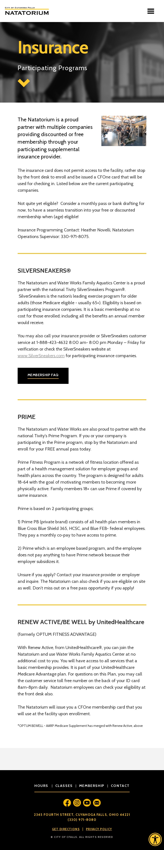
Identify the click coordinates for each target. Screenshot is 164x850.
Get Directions (66, 829)
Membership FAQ (43, 375)
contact (120, 786)
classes (64, 786)
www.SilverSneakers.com (41, 355)
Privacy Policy (99, 829)
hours (42, 786)
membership (91, 786)
